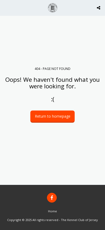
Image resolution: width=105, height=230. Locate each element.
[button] (5, 7)
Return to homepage (52, 116)
